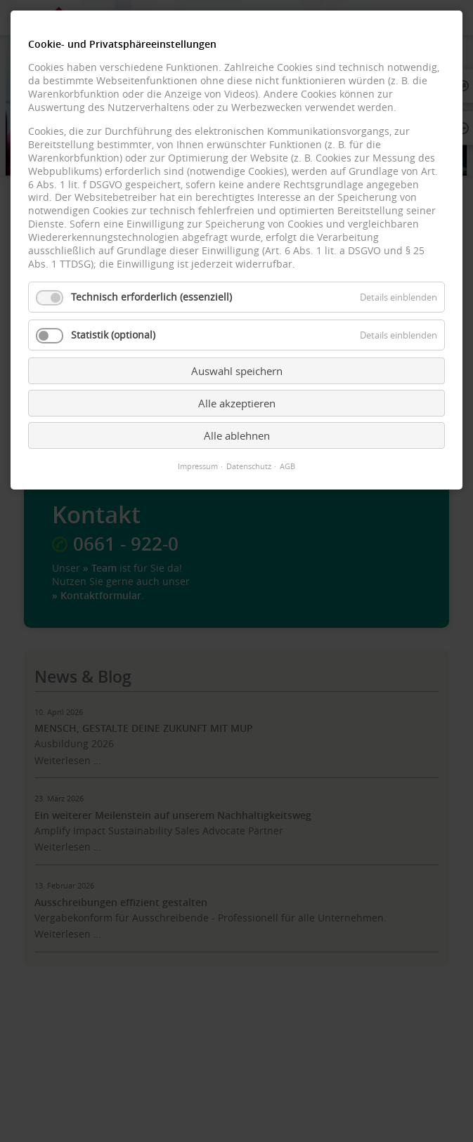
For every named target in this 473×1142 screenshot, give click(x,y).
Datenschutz (248, 466)
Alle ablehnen (237, 435)
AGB (287, 466)
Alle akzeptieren (237, 403)
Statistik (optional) (113, 335)
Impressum (198, 466)
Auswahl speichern (237, 371)
